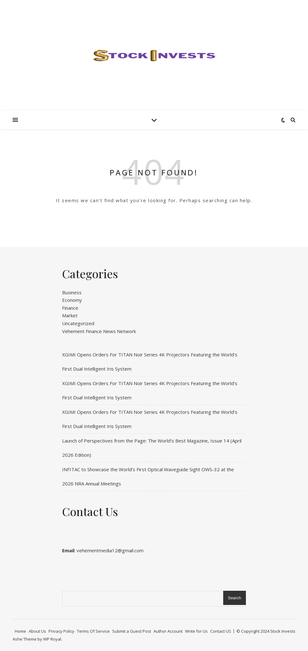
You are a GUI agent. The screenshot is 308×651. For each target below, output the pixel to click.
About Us (37, 631)
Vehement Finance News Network (99, 331)
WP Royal (52, 639)
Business (72, 292)
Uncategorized (78, 323)
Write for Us (196, 631)
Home (20, 631)
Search (234, 597)
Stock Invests (282, 631)
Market (70, 315)
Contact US (220, 631)
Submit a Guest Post (131, 631)
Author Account (168, 631)
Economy (72, 300)
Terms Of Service (93, 631)
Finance (70, 308)
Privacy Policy (61, 631)
